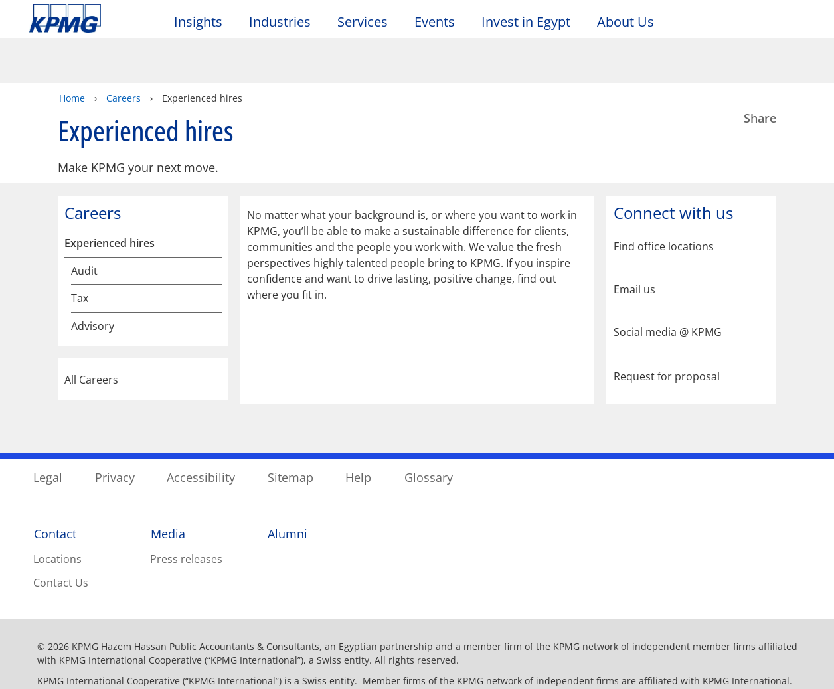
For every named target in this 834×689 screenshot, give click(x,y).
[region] (417, 641)
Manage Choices (570, 642)
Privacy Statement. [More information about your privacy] (324, 675)
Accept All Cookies (668, 642)
